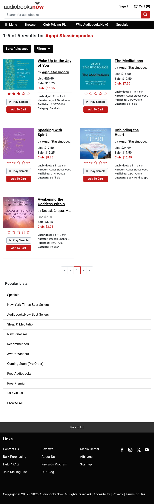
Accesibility (102, 494)
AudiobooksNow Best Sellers (28, 314)
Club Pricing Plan (55, 25)
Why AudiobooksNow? (92, 25)
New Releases (17, 334)
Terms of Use (135, 494)
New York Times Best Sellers (28, 305)
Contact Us (11, 449)
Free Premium (17, 383)
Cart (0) (142, 6)
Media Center (89, 449)
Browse (30, 25)
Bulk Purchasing (14, 457)
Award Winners (18, 354)
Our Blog (48, 472)
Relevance (17, 49)
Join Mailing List (15, 472)
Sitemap (86, 464)
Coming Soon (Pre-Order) (25, 364)
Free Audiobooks (19, 373)
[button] (12, 25)
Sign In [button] (124, 6)
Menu (10, 24)
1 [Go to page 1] (77, 270)
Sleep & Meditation (20, 324)
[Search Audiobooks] (145, 14)
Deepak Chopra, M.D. (57, 211)
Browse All (14, 403)
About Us (48, 457)
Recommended (18, 344)
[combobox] (77, 14)
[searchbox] (72, 14)
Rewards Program (54, 464)
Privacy (118, 494)
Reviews (47, 449)
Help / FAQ (11, 464)
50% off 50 (15, 393)
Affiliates (86, 457)
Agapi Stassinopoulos (57, 72)
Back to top (77, 427)
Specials (122, 25)
